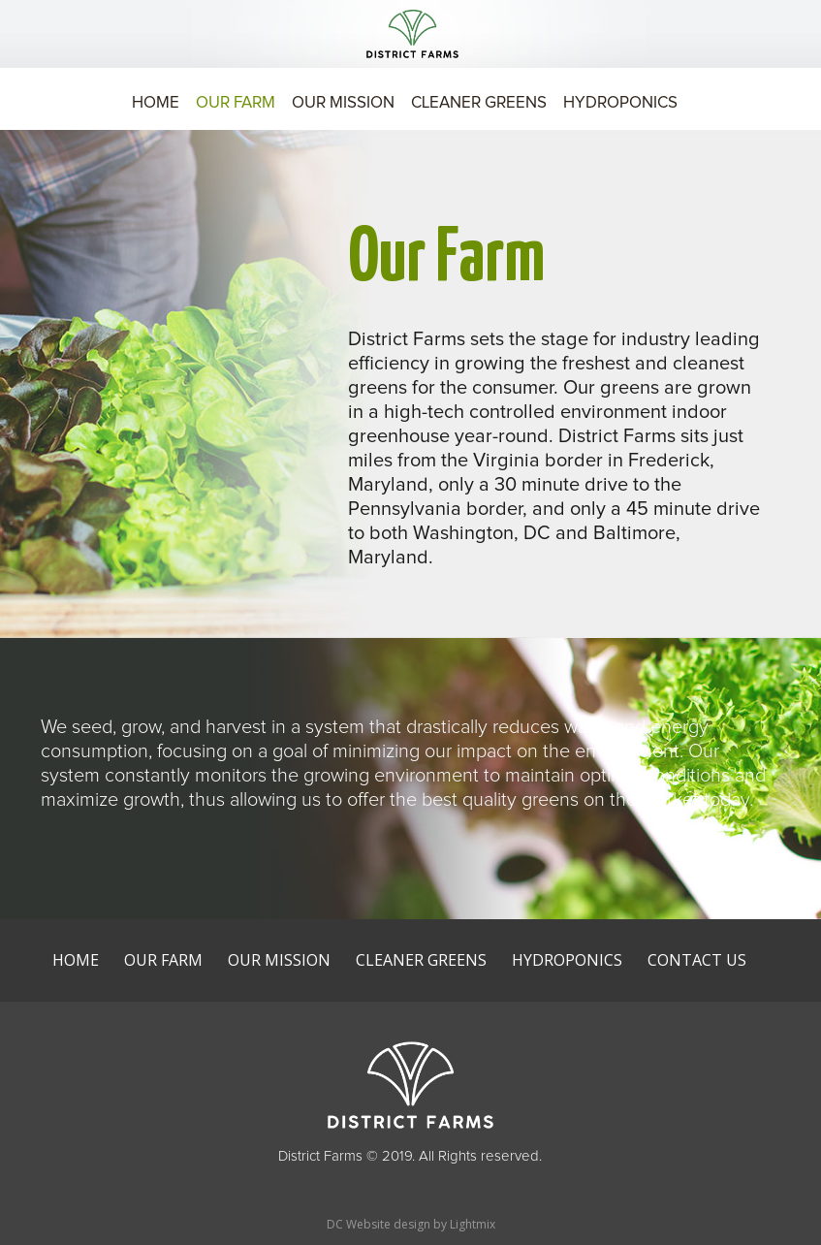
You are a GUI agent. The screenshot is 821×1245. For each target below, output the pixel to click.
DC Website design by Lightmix (411, 1224)
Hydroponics (620, 104)
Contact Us (696, 960)
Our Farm (235, 104)
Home (155, 104)
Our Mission (343, 104)
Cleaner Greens (479, 104)
